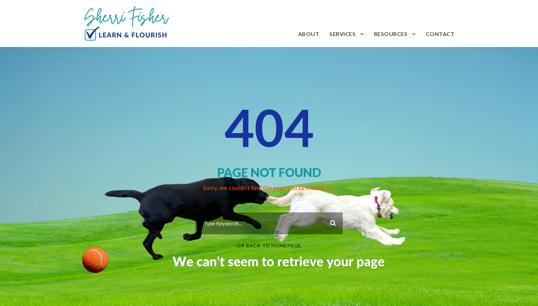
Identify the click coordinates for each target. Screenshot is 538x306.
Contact (440, 34)
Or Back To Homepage (269, 245)
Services (342, 34)
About (308, 34)
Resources (391, 34)
